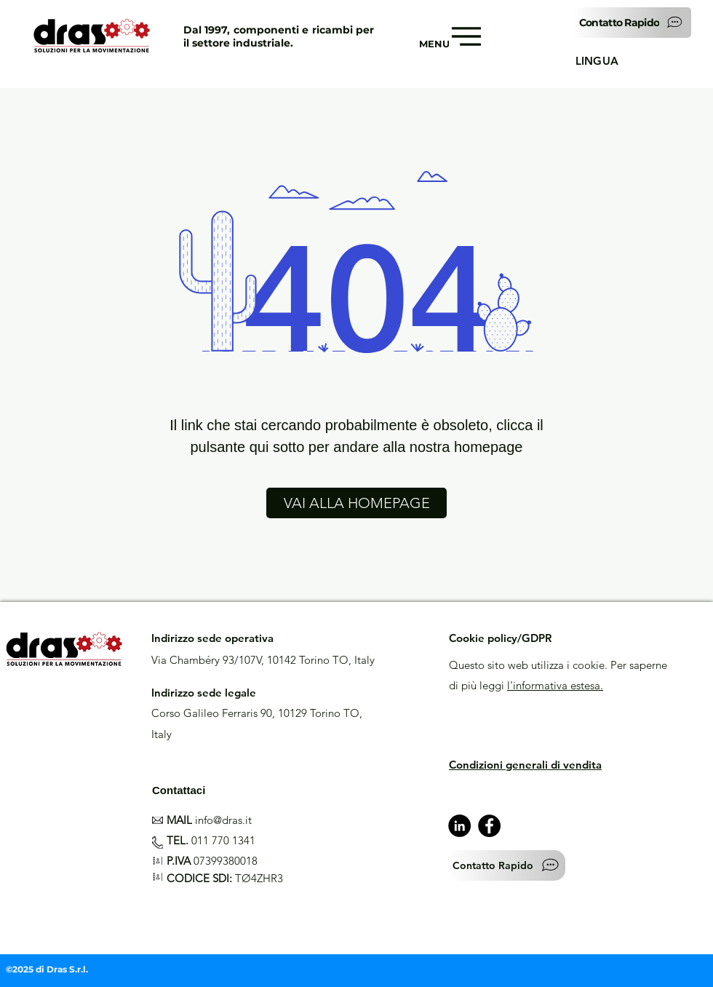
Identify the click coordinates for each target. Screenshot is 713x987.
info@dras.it (223, 820)
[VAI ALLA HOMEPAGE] (356, 503)
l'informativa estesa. (555, 685)
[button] (632, 22)
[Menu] (465, 36)
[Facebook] (489, 825)
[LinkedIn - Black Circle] (459, 825)
